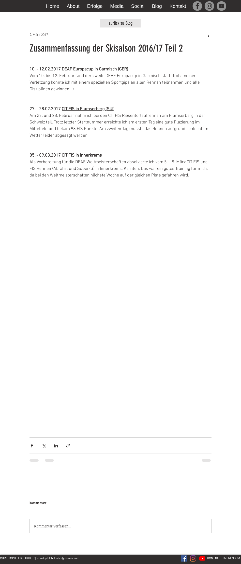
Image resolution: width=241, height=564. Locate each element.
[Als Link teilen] (68, 445)
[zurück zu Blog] (120, 23)
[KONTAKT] (213, 558)
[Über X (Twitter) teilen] (44, 445)
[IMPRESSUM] (231, 558)
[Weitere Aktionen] (208, 35)
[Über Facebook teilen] (32, 445)
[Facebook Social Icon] (184, 558)
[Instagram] (209, 6)
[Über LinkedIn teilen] (56, 445)
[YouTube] (221, 6)
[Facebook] (197, 6)
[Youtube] (202, 558)
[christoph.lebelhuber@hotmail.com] (58, 558)
